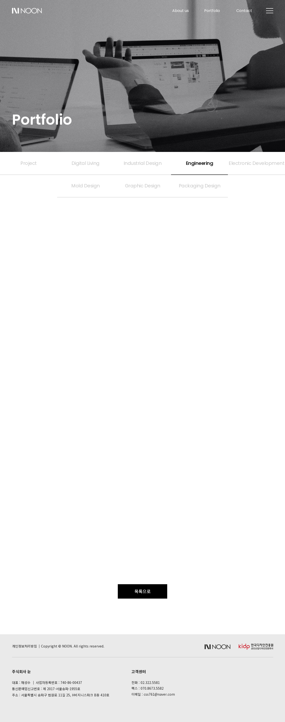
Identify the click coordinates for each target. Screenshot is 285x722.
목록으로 (142, 591)
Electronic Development (256, 163)
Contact (244, 10)
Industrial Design (143, 163)
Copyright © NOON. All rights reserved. (72, 646)
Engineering (199, 163)
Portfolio (212, 10)
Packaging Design (199, 185)
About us (180, 10)
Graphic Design (142, 185)
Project (28, 163)
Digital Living (85, 163)
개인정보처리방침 (24, 646)
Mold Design (85, 185)
